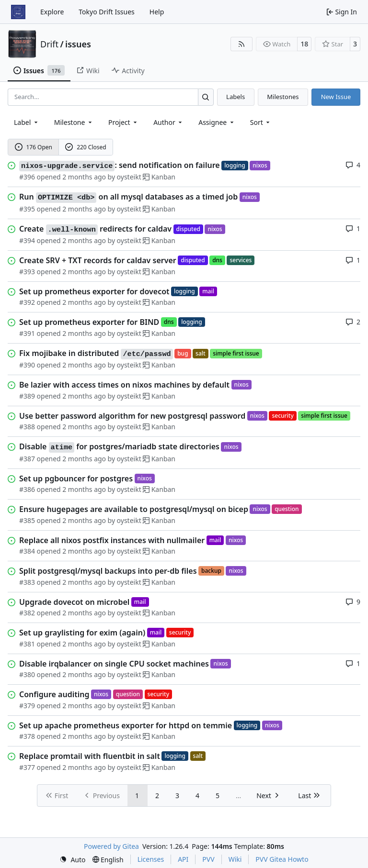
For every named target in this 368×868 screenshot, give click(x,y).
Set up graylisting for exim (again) (82, 632)
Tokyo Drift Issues (107, 11)
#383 (27, 582)
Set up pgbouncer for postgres (76, 478)
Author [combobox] (168, 122)
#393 (27, 271)
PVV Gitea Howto (281, 859)
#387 (27, 458)
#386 (27, 489)
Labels (235, 96)
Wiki (235, 859)
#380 (27, 674)
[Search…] (206, 97)
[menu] (261, 122)
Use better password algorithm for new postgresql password (132, 416)
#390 (27, 364)
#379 (27, 705)
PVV (208, 859)
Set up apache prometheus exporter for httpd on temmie (125, 725)
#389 (27, 396)
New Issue (336, 96)
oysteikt (129, 176)
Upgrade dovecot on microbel (74, 602)
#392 (27, 302)
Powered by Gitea (111, 846)
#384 (27, 551)
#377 (27, 767)
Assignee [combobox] (216, 122)
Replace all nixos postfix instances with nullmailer (112, 540)
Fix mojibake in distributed (96, 353)
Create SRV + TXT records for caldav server (97, 260)
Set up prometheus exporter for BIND (89, 322)
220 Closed (85, 147)
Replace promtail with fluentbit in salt (89, 756)
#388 (27, 426)
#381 (27, 643)
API (183, 859)
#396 (27, 176)
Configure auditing (54, 694)
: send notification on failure (119, 165)
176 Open (33, 147)
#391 (27, 333)
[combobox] (27, 122)
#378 (27, 736)
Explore (52, 11)
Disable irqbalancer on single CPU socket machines (114, 663)
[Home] (18, 12)
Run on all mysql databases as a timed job (128, 197)
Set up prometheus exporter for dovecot (94, 291)
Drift (49, 44)
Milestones (283, 96)
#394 (27, 240)
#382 (27, 612)
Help (157, 11)
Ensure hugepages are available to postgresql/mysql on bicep (133, 509)
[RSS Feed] (241, 44)
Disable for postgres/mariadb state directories (119, 447)
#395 (27, 208)
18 (304, 43)
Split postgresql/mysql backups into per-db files (108, 571)
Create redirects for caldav (95, 229)
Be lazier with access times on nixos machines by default (124, 384)
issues (78, 44)
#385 (27, 520)
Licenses (151, 859)
